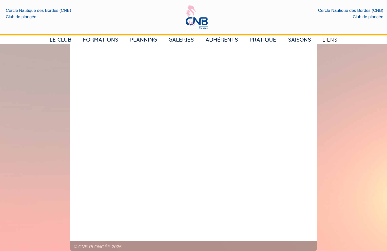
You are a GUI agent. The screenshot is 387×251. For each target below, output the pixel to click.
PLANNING (143, 39)
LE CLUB (60, 39)
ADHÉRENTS (222, 39)
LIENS (330, 39)
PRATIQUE (263, 39)
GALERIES (181, 39)
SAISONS (299, 39)
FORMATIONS (100, 39)
